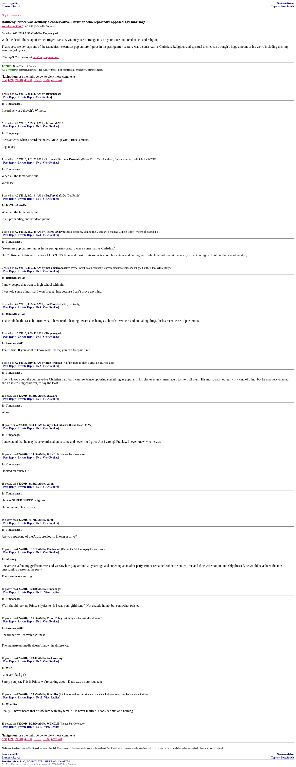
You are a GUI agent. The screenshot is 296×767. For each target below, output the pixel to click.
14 (3, 519)
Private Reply (26, 97)
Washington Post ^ (12, 26)
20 (3, 723)
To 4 (38, 235)
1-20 (11, 80)
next (54, 80)
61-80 (37, 80)
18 (3, 658)
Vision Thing (54, 618)
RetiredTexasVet (55, 231)
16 (3, 589)
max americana (55, 267)
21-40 (19, 80)
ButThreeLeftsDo (56, 195)
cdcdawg (52, 395)
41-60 (28, 80)
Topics (275, 6)
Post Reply (9, 97)
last (59, 80)
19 (3, 694)
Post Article (287, 6)
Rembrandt (53, 549)
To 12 (39, 697)
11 (3, 425)
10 (3, 395)
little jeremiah (54, 362)
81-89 (46, 80)
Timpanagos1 (53, 93)
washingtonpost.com (46, 57)
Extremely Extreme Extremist (63, 159)
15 (3, 549)
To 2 (38, 366)
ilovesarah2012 (54, 123)
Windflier (52, 694)
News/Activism (285, 3)
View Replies (43, 97)
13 (3, 483)
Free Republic (10, 3)
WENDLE (53, 454)
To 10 (39, 592)
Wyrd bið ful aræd (58, 425)
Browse (6, 6)
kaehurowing (54, 658)
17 (3, 618)
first (4, 80)
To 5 (38, 307)
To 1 (38, 126)
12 (3, 454)
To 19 (39, 726)
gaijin (50, 483)
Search (16, 6)
